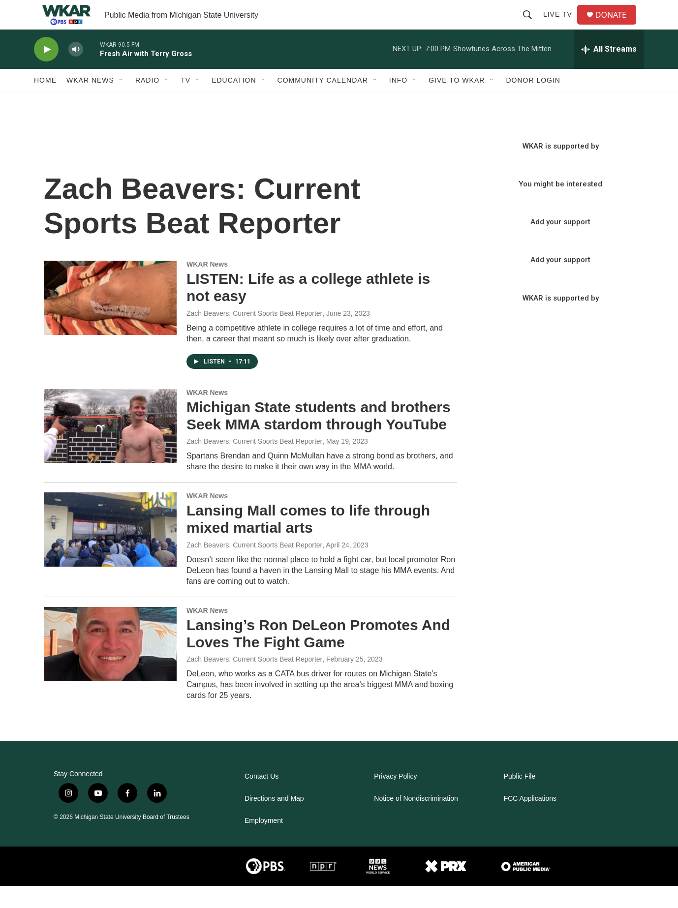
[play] (46, 71)
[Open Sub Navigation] (121, 102)
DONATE (616, 26)
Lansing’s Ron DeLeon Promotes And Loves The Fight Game (318, 655)
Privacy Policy (395, 798)
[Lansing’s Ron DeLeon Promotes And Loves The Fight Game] (110, 666)
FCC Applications (530, 820)
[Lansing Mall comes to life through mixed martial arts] (110, 551)
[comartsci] (172, 888)
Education (234, 102)
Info (398, 102)
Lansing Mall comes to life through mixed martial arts (308, 541)
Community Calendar (322, 102)
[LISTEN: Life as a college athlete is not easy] (110, 320)
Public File (520, 798)
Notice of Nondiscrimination (416, 820)
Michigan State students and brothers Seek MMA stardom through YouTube (318, 437)
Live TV (561, 26)
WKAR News (90, 102)
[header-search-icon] (531, 25)
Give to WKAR (457, 102)
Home (45, 102)
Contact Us (261, 798)
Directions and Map (274, 820)
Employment (264, 843)
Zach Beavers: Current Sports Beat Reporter (254, 335)
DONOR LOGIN (533, 102)
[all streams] (609, 71)
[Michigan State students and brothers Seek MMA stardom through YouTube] (110, 448)
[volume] (75, 72)
